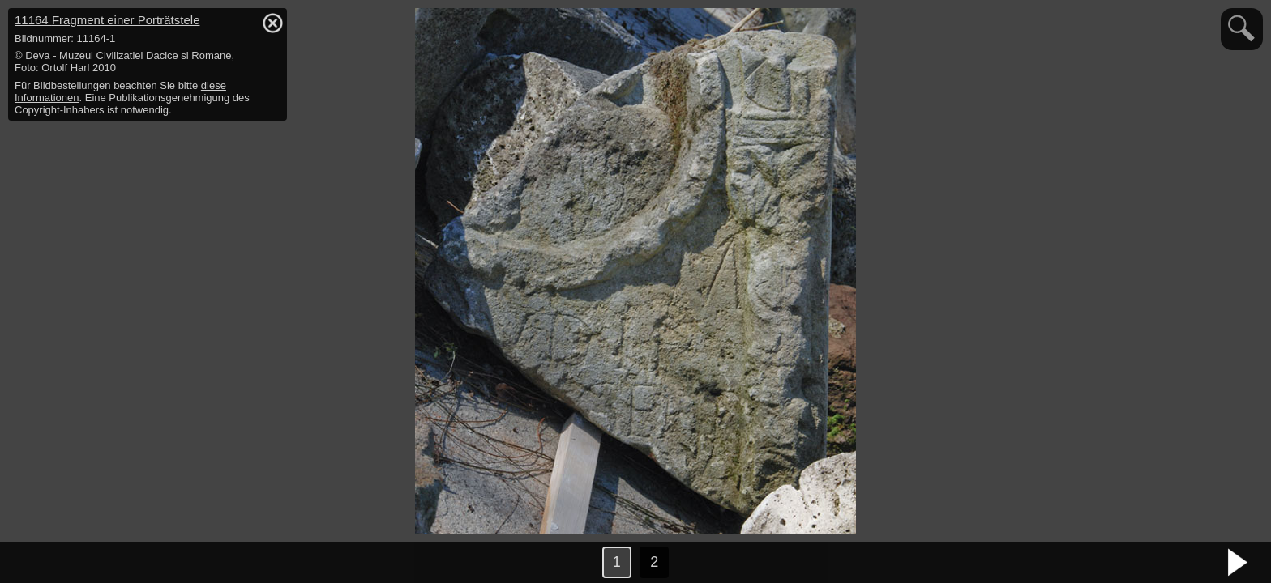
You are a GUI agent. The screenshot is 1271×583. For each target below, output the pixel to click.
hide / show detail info (272, 22)
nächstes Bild (1238, 563)
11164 (107, 20)
